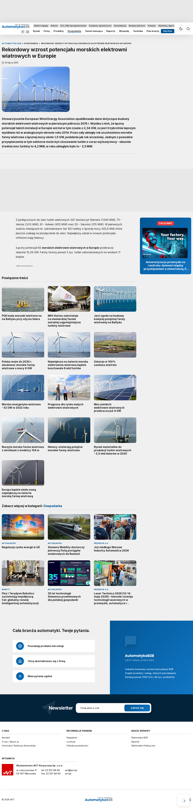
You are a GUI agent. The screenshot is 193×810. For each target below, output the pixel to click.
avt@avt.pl (71, 770)
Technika (138, 31)
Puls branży (153, 31)
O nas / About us (10, 741)
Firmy (47, 31)
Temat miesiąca (94, 31)
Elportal (135, 741)
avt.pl (68, 773)
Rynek (36, 31)
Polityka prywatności (77, 745)
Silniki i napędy (41, 25)
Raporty (110, 31)
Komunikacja (120, 25)
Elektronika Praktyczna (143, 745)
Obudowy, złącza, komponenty (173, 25)
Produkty (59, 31)
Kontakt (6, 737)
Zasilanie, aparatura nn (100, 25)
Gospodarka (74, 31)
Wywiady (124, 31)
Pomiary (151, 25)
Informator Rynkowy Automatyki (19, 745)
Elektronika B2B (139, 737)
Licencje (70, 741)
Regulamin (71, 737)
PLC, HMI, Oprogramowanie (73, 25)
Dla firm (167, 31)
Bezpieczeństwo (137, 25)
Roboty (54, 25)
